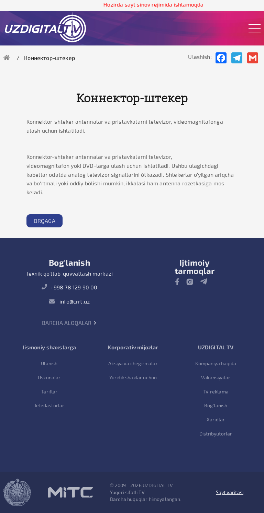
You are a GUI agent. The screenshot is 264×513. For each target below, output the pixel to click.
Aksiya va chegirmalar (132, 363)
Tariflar (49, 391)
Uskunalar (49, 377)
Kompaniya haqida (215, 363)
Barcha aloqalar (69, 322)
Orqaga (44, 220)
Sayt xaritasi (229, 492)
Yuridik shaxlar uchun (133, 377)
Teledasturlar (49, 405)
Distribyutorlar (215, 434)
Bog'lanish (216, 405)
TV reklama (216, 391)
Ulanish (49, 363)
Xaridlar (216, 419)
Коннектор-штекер (49, 57)
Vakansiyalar (215, 377)
